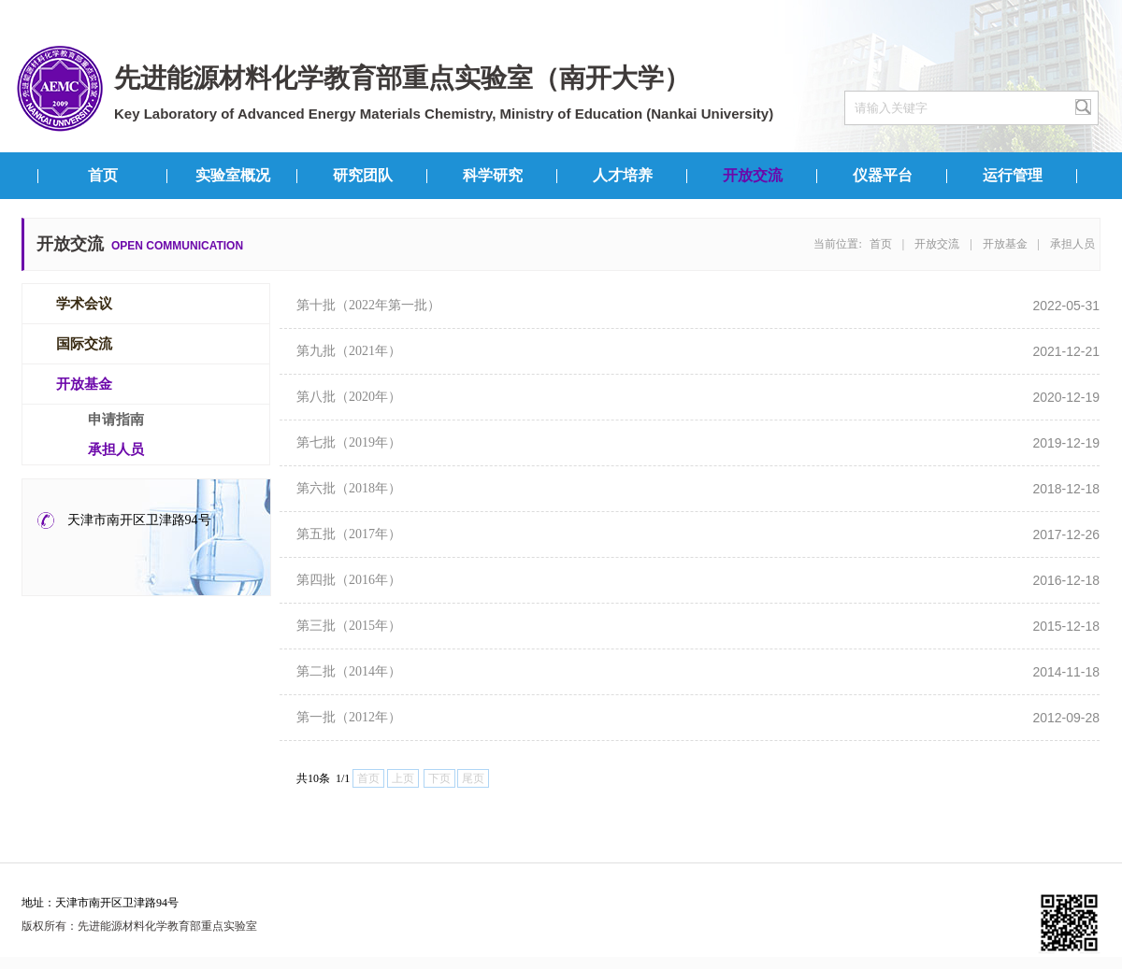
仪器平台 (883, 175)
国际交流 (84, 343)
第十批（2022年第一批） (368, 305)
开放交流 (753, 175)
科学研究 (493, 175)
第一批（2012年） (348, 717)
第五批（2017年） (348, 534)
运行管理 (1013, 175)
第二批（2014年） (348, 671)
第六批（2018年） (348, 488)
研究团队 (363, 175)
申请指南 (116, 419)
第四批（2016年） (348, 580)
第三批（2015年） (348, 626)
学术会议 (84, 303)
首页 (103, 175)
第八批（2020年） (348, 397)
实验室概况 (232, 175)
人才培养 (623, 175)
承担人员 (1072, 243)
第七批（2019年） (348, 442)
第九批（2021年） (348, 351)
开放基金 (1005, 243)
